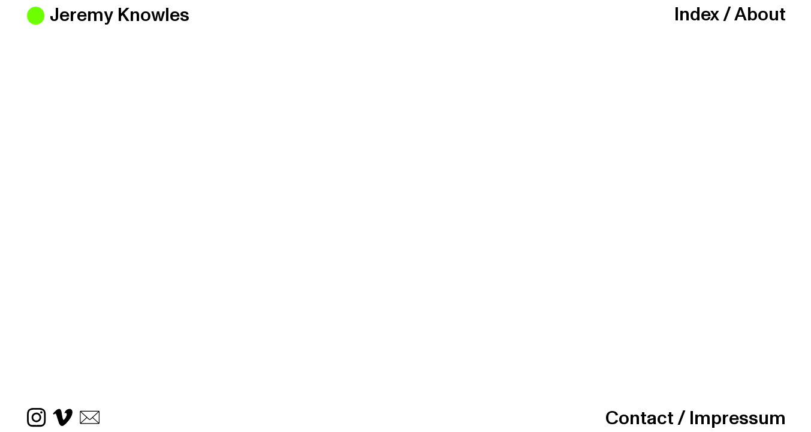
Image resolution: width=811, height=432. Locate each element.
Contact (639, 418)
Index (696, 15)
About (760, 15)
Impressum (737, 418)
